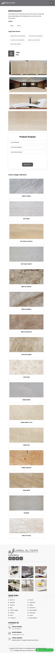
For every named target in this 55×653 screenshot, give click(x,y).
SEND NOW (27, 164)
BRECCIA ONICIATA (26, 332)
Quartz (31, 615)
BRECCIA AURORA (26, 286)
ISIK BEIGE (26, 513)
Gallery (31, 605)
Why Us (31, 600)
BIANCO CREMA (26, 196)
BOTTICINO (26, 219)
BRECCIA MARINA (26, 309)
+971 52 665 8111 (16, 629)
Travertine (12, 618)
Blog (11, 607)
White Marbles (33, 618)
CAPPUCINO (26, 377)
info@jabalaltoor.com (18, 634)
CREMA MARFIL (26, 400)
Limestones (32, 612)
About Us (12, 600)
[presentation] (21, 158)
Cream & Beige (14, 610)
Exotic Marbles (33, 610)
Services (12, 605)
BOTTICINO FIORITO (26, 264)
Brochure (12, 602)
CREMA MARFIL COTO (26, 422)
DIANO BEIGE (26, 490)
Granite (12, 612)
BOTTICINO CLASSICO (26, 241)
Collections (32, 602)
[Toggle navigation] (51, 3)
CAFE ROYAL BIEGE (26, 354)
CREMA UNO (26, 445)
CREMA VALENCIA (26, 467)
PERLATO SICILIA (26, 535)
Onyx (11, 615)
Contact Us (32, 607)
